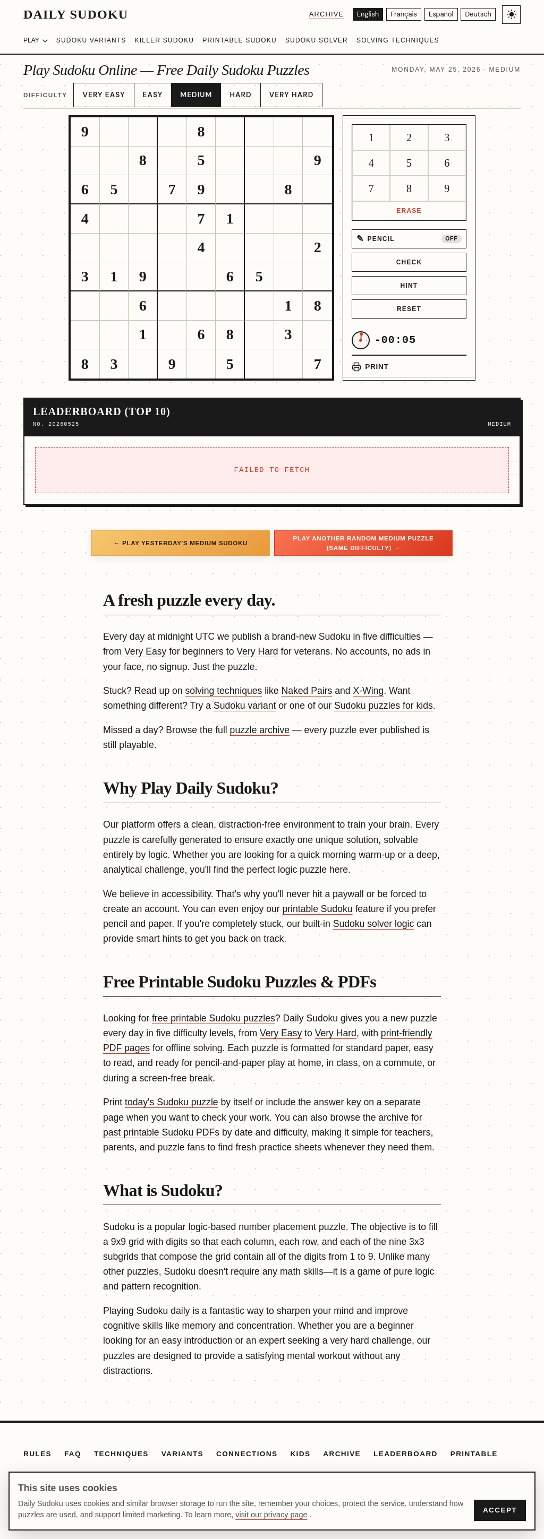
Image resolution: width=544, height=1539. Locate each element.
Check (409, 256)
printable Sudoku (317, 902)
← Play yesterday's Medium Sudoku (181, 537)
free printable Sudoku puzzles (213, 1012)
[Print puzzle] (370, 360)
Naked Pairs (307, 685)
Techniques (121, 1447)
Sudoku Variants (91, 40)
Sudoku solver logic (373, 917)
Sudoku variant (245, 699)
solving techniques (223, 685)
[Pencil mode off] (409, 232)
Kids (300, 1447)
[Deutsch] (476, 14)
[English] (352, 14)
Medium (189, 92)
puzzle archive (260, 723)
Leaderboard (405, 1447)
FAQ (72, 1447)
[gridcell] (85, 125)
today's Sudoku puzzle (171, 1096)
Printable (474, 1447)
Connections (246, 1447)
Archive (308, 14)
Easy (148, 92)
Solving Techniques (397, 40)
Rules (37, 1447)
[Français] (393, 14)
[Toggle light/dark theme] (511, 14)
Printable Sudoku (239, 40)
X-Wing (368, 685)
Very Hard (278, 92)
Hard (230, 92)
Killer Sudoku (164, 40)
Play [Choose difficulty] (35, 40)
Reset (409, 302)
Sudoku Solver (316, 40)
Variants (182, 1447)
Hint (409, 279)
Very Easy (101, 92)
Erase (408, 204)
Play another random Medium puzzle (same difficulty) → (363, 537)
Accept (500, 1510)
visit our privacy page (271, 1514)
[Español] (435, 14)
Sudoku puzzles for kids (383, 699)
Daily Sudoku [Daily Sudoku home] (75, 14)
